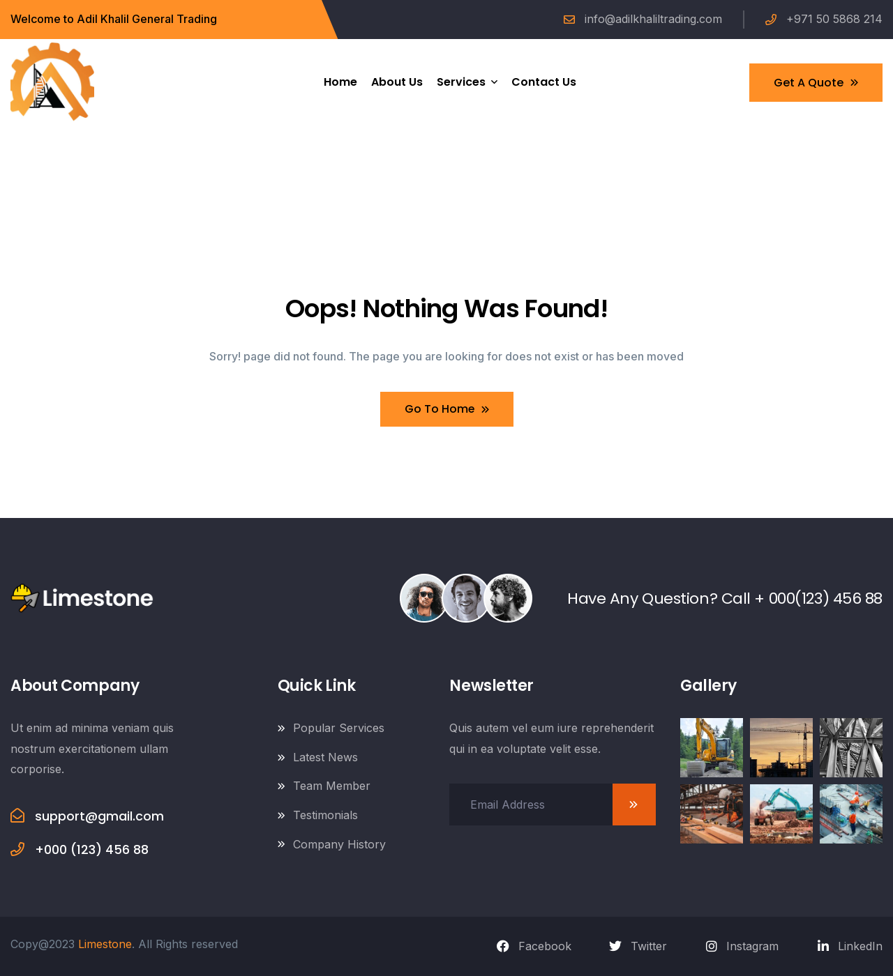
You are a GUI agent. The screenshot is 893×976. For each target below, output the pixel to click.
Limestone (105, 944)
